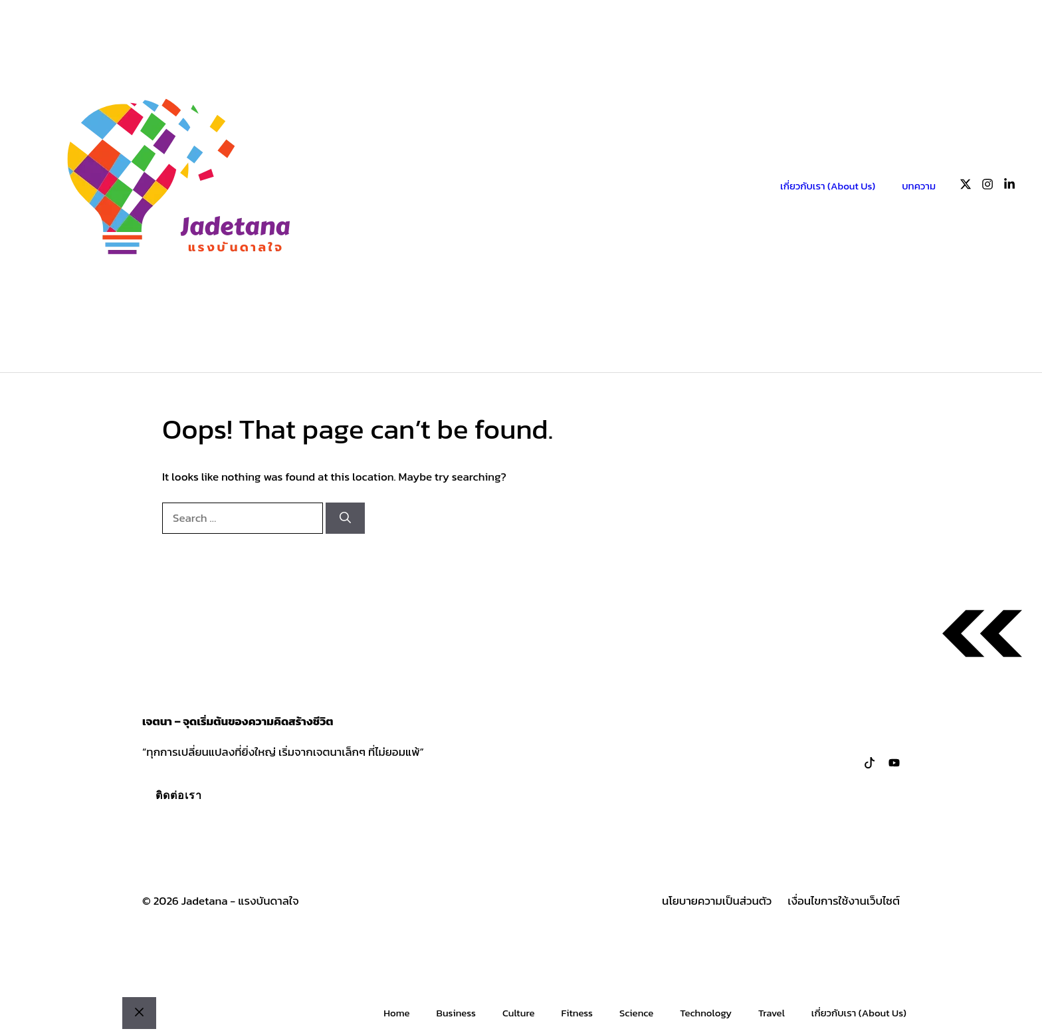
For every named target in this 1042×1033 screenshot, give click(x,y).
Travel (771, 1012)
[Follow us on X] (966, 186)
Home (396, 1012)
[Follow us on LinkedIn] (1009, 186)
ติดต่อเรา (179, 795)
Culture (518, 1012)
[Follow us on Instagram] (987, 186)
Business (455, 1012)
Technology (706, 1012)
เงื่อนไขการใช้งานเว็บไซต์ (843, 901)
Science (636, 1012)
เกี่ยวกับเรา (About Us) (827, 185)
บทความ (919, 185)
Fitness (577, 1012)
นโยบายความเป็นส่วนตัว (717, 901)
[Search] (345, 518)
